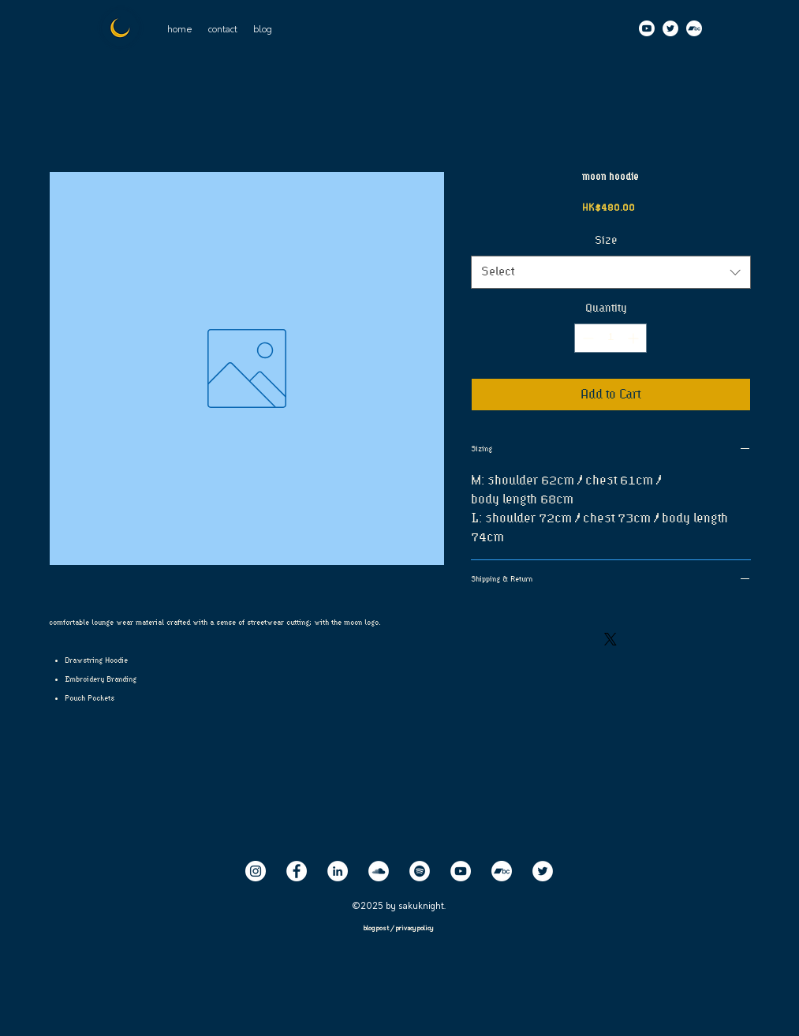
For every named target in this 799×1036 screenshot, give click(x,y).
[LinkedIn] (337, 871)
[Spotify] (419, 871)
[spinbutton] (610, 338)
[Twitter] (670, 28)
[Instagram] (255, 871)
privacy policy (414, 929)
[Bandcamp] (694, 28)
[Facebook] (296, 871)
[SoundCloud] (378, 871)
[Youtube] (647, 28)
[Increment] (634, 338)
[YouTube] (460, 871)
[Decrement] (586, 338)
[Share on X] (610, 639)
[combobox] (611, 272)
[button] (222, 30)
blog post (377, 929)
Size (611, 240)
